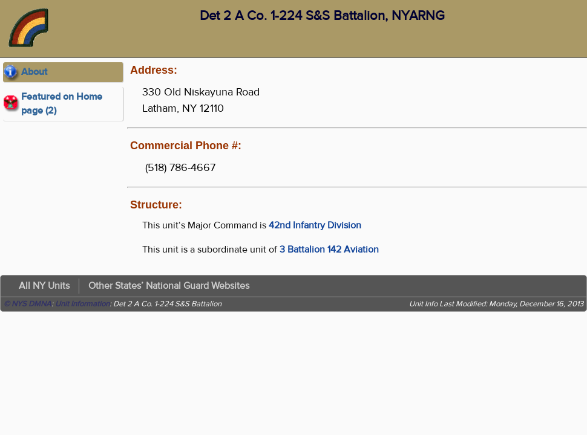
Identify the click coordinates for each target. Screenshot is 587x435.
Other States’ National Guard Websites (168, 286)
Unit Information (82, 304)
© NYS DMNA (27, 304)
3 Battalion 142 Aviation (329, 249)
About (34, 72)
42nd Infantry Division (315, 225)
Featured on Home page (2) (61, 104)
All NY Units (44, 286)
